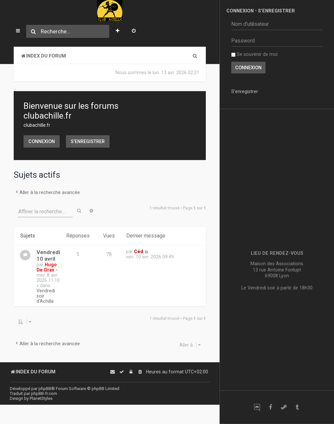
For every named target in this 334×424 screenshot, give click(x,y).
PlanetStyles (41, 398)
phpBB (44, 388)
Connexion (41, 141)
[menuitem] (133, 31)
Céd (138, 251)
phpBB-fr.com (44, 393)
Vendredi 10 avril (48, 255)
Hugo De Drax (47, 267)
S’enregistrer (88, 141)
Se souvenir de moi (254, 54)
